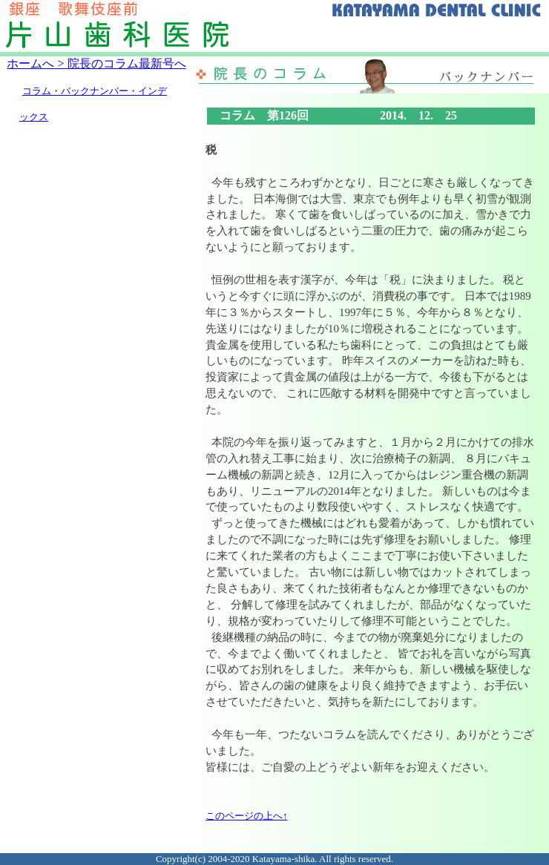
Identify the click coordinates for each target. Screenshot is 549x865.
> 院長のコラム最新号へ (119, 63)
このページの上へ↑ (247, 815)
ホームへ (30, 63)
